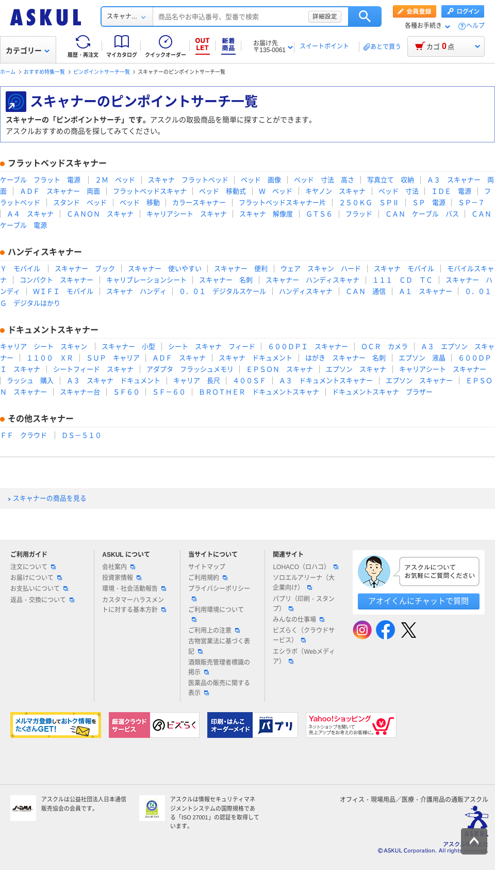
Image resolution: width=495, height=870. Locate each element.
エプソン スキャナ (356, 369)
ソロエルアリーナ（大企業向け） (304, 582)
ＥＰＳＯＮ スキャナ (279, 369)
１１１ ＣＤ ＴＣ (402, 280)
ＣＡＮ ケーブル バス (422, 214)
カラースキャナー (199, 202)
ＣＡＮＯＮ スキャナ (100, 214)
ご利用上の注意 (214, 630)
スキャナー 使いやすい (165, 268)
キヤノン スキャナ (335, 191)
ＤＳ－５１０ (81, 435)
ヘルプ (475, 26)
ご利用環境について (216, 614)
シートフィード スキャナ (93, 369)
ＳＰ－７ (471, 202)
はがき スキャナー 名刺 (345, 358)
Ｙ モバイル (20, 268)
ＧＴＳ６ (319, 214)
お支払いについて (39, 588)
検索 (365, 16)
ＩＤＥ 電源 (451, 191)
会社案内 (118, 567)
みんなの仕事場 (298, 619)
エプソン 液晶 (422, 358)
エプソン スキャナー (419, 380)
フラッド (358, 214)
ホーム (7, 72)
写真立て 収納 (390, 180)
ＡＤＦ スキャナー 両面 (60, 191)
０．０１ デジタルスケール (222, 291)
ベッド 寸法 (398, 191)
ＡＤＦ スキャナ (179, 358)
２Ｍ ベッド (115, 180)
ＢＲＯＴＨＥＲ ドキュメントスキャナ (259, 392)
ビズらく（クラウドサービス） (304, 635)
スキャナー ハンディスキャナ (312, 280)
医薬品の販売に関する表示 (219, 688)
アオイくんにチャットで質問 (418, 601)
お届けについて (36, 578)
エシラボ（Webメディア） (304, 656)
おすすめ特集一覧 (44, 72)
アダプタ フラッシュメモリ (190, 369)
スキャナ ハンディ (136, 291)
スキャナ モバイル (404, 268)
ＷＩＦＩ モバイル (63, 291)
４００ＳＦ (249, 380)
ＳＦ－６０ (169, 392)
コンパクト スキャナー (56, 280)
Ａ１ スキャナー (425, 291)
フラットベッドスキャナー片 (282, 202)
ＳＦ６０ (126, 392)
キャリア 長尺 (196, 380)
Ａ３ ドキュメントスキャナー (326, 380)
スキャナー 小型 (128, 346)
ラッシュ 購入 (30, 380)
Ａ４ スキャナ (30, 214)
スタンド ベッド (80, 202)
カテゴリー (28, 50)
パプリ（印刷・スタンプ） (304, 604)
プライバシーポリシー (219, 593)
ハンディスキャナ (306, 291)
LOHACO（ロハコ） (305, 567)
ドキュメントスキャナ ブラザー (382, 392)
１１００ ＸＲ (49, 358)
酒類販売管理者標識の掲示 (219, 667)
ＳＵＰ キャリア (113, 358)
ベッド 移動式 (222, 191)
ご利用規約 (207, 578)
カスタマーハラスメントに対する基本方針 (134, 605)
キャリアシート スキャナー (442, 369)
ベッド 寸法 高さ (324, 180)
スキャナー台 (80, 392)
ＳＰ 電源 (429, 202)
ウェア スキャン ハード (320, 268)
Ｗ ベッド (275, 191)
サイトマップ (206, 567)
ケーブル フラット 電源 (40, 180)
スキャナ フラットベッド (188, 180)
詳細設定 (324, 16)
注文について (33, 567)
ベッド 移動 (140, 202)
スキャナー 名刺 (226, 280)
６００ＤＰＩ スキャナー (308, 346)
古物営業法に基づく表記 (219, 646)
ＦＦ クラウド (23, 435)
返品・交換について (42, 600)
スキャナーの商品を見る (50, 498)
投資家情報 (121, 578)
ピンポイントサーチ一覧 (101, 72)
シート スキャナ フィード (211, 346)
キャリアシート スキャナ (186, 214)
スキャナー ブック (85, 268)
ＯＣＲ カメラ (384, 346)
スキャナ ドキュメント (255, 358)
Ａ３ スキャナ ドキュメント (113, 380)
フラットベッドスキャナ (150, 191)
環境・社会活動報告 (134, 588)
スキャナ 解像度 (266, 214)
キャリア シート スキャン (43, 346)
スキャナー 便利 (241, 268)
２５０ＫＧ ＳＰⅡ (369, 202)
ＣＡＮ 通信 (365, 291)
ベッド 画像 (261, 180)
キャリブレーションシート (146, 280)
